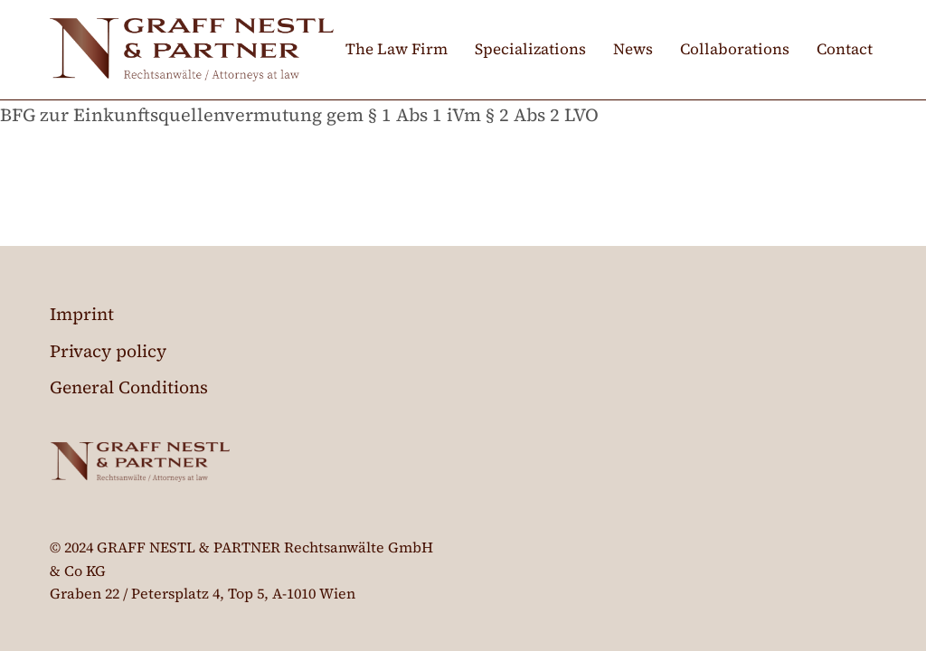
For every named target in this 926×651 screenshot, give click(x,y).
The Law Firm (396, 49)
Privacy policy (108, 351)
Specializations (530, 49)
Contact (845, 49)
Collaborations (734, 49)
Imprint (82, 314)
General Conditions (129, 387)
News (633, 49)
